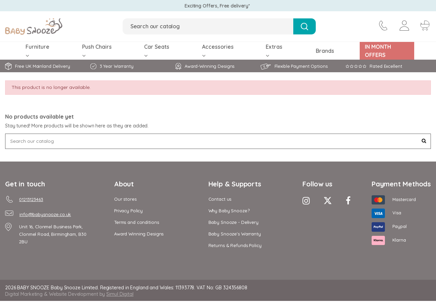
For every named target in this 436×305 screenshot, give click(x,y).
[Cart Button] (424, 26)
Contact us (220, 199)
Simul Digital (120, 294)
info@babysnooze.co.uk (45, 214)
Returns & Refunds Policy (235, 245)
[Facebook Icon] (348, 200)
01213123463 (31, 199)
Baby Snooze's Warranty (234, 234)
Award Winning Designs (139, 234)
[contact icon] (382, 26)
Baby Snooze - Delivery (233, 222)
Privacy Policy (128, 210)
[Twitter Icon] (327, 200)
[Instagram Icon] (306, 200)
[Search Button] (304, 26)
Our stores (125, 199)
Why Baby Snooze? (229, 210)
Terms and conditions (136, 222)
